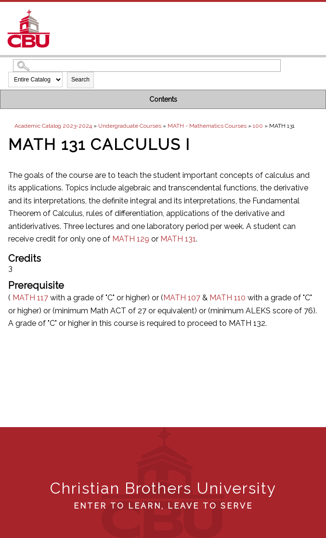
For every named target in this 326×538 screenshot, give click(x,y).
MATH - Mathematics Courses (207, 125)
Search (80, 79)
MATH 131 (178, 238)
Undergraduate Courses (129, 125)
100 (258, 125)
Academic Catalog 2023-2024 (53, 125)
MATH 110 (227, 297)
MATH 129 (130, 238)
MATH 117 (30, 297)
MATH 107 (181, 297)
